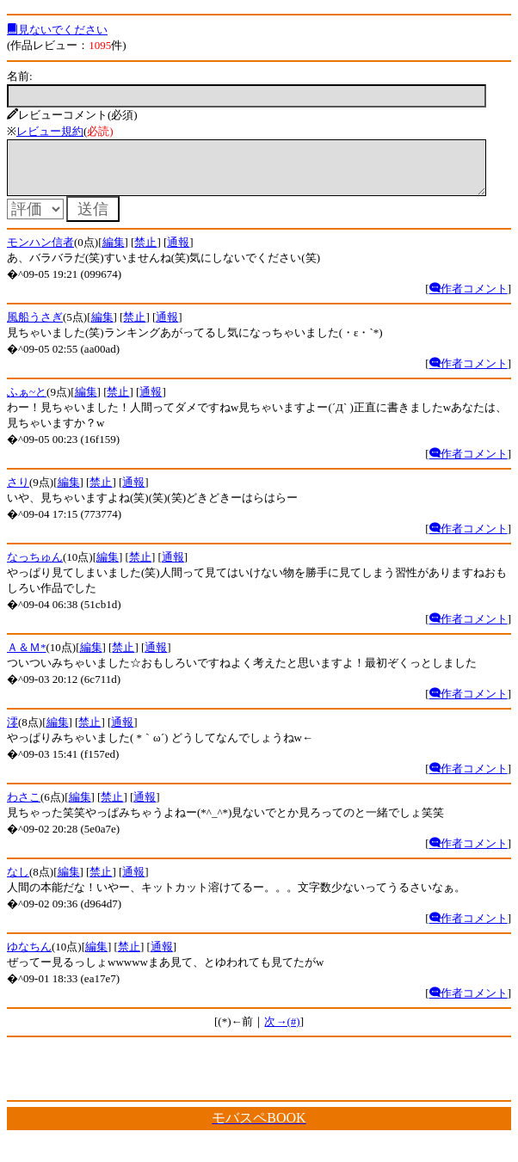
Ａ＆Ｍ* (26, 657)
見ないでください (57, 29)
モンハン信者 (40, 252)
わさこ (23, 807)
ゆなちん (29, 956)
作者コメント (468, 298)
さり (18, 492)
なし (18, 882)
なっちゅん (35, 567)
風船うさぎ (35, 327)
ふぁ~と (26, 402)
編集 (113, 252)
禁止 (145, 252)
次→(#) (281, 1031)
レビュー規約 (49, 131)
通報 (178, 252)
